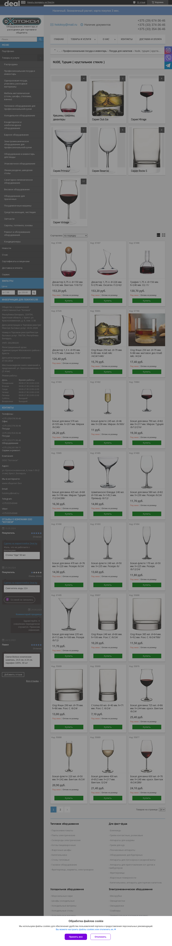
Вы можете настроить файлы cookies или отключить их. (85, 929)
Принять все (76, 937)
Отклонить (100, 937)
